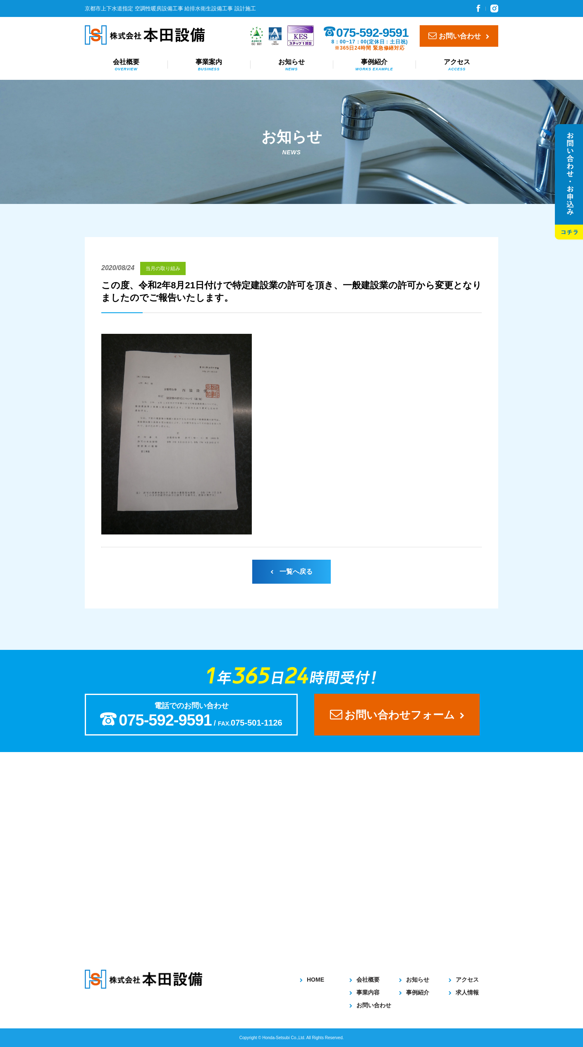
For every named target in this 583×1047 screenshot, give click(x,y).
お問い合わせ (459, 35)
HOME (312, 979)
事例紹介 (374, 65)
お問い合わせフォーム (397, 714)
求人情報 (464, 992)
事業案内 (208, 65)
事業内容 (364, 992)
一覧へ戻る (291, 571)
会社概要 (126, 65)
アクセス (457, 65)
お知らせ (291, 65)
